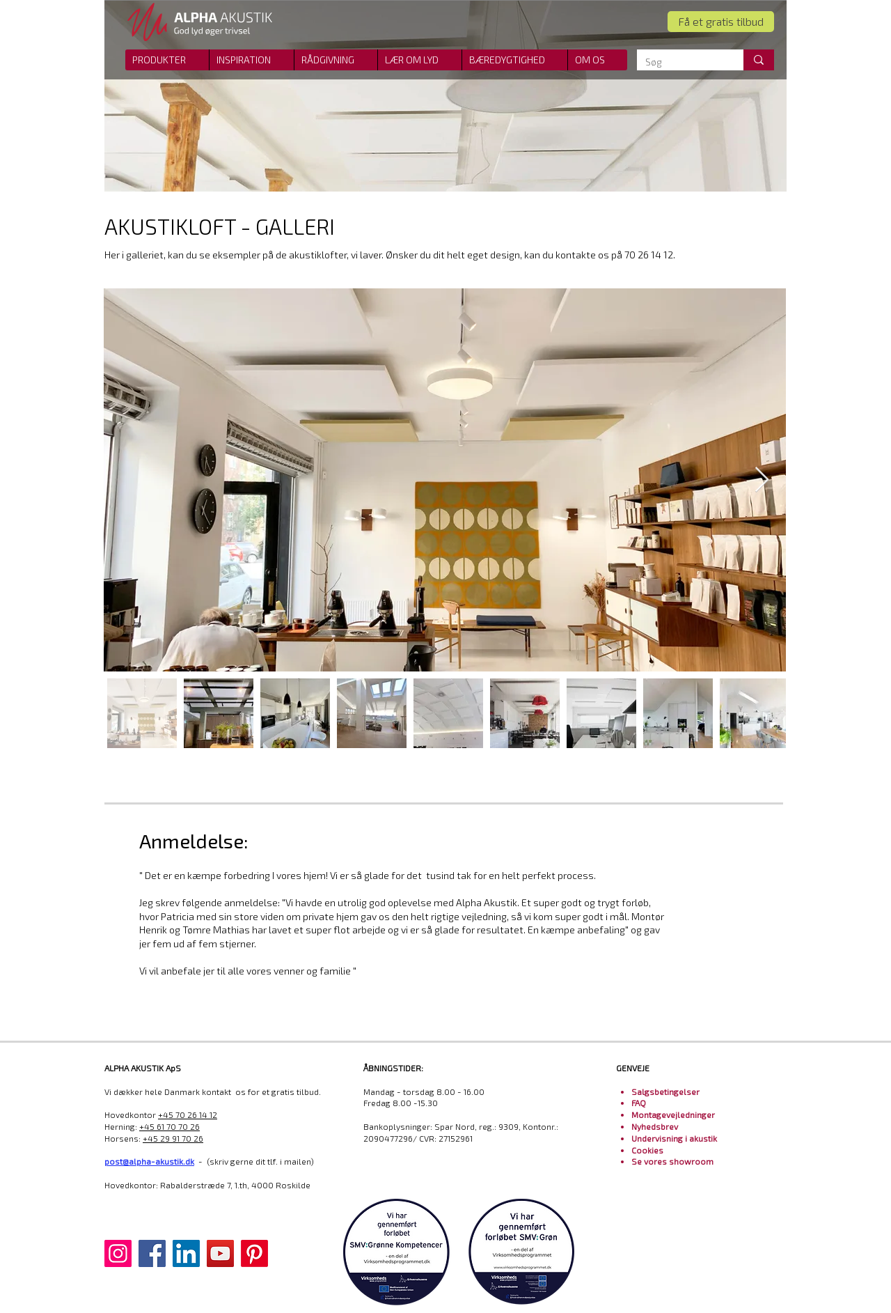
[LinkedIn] (186, 1253)
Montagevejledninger (673, 1114)
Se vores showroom (672, 1161)
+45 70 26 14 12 (187, 1114)
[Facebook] (152, 1253)
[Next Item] (762, 480)
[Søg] (679, 62)
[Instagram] (118, 1253)
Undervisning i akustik (674, 1138)
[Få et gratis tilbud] (721, 21)
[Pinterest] (254, 1253)
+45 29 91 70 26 (173, 1138)
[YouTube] (220, 1253)
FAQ (638, 1103)
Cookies (647, 1150)
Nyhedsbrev (654, 1126)
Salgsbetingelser (665, 1091)
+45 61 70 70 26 (169, 1126)
